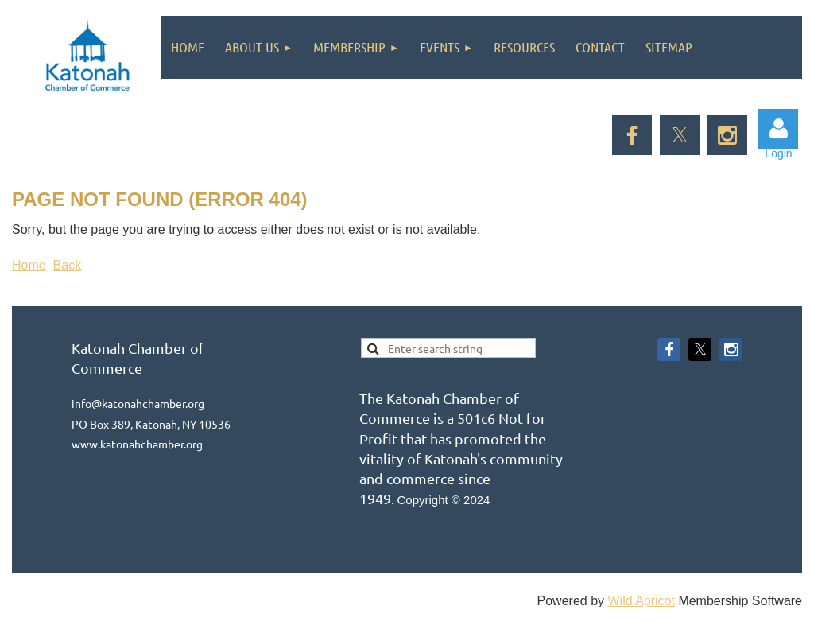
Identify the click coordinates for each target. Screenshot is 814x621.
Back (67, 265)
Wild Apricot (640, 600)
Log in (778, 129)
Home (29, 265)
